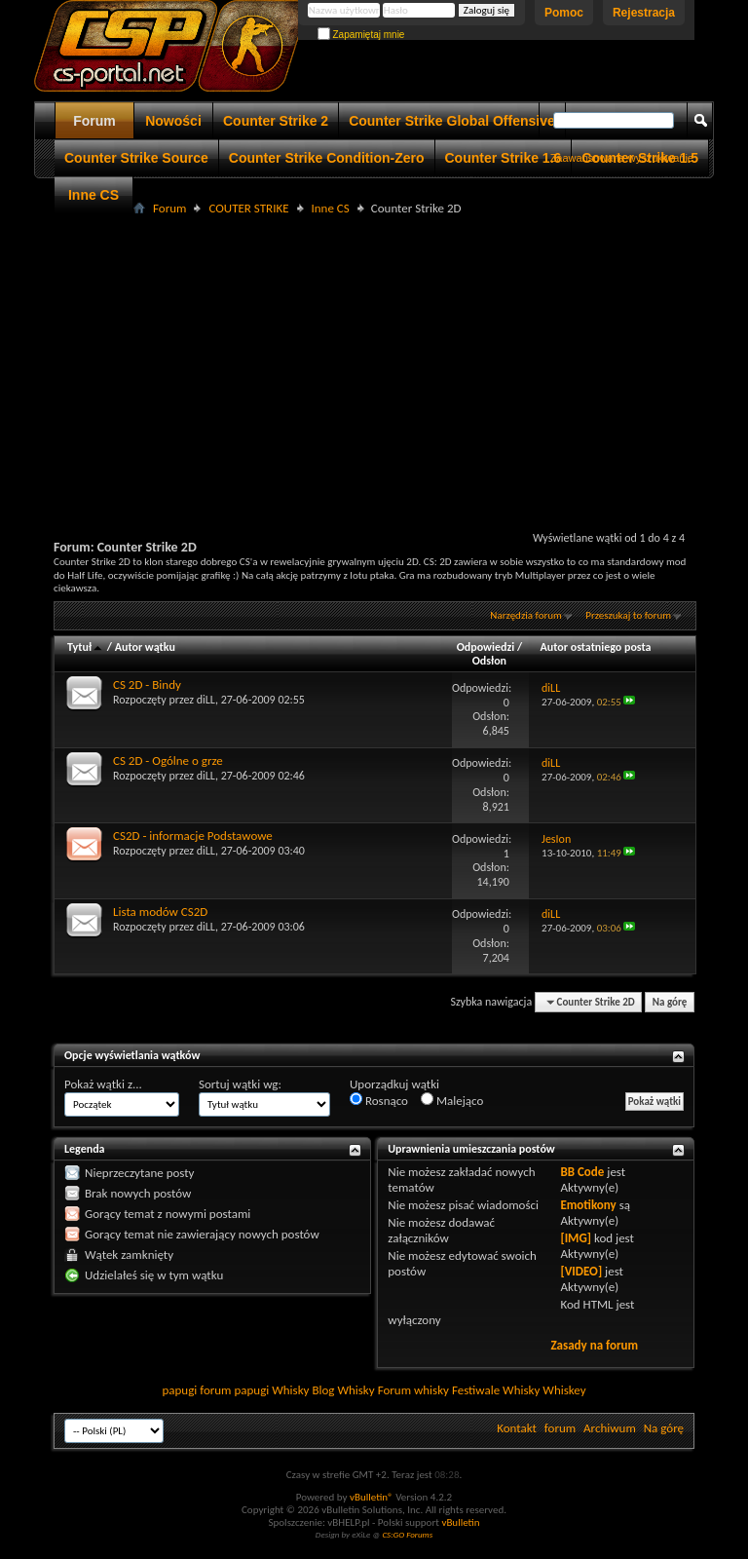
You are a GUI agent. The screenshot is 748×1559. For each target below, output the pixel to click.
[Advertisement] (401, 356)
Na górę (670, 1002)
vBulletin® (371, 1497)
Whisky (290, 1390)
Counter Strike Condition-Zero (327, 158)
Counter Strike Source (136, 158)
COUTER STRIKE (248, 208)
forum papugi (234, 1390)
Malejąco (452, 1100)
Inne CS (93, 195)
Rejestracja (644, 12)
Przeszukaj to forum (628, 615)
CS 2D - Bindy (147, 684)
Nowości (173, 121)
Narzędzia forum (526, 615)
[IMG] (575, 1238)
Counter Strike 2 (275, 121)
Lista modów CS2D (160, 911)
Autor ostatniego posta (596, 647)
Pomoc (563, 12)
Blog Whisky (343, 1390)
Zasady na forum (594, 1345)
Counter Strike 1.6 (503, 158)
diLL (206, 699)
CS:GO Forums (407, 1534)
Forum (94, 121)
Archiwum (609, 1428)
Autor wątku (145, 647)
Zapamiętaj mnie (361, 34)
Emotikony (588, 1205)
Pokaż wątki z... (103, 1084)
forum (560, 1428)
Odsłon (489, 660)
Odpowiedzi (486, 647)
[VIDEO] (581, 1271)
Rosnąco (379, 1100)
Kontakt (517, 1428)
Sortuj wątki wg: (240, 1084)
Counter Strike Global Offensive (452, 121)
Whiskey (563, 1390)
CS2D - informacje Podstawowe (193, 835)
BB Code (582, 1171)
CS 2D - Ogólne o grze (168, 760)
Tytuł (85, 647)
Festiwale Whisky (496, 1390)
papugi (179, 1390)
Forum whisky (413, 1390)
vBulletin (460, 1522)
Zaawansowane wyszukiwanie (621, 158)
